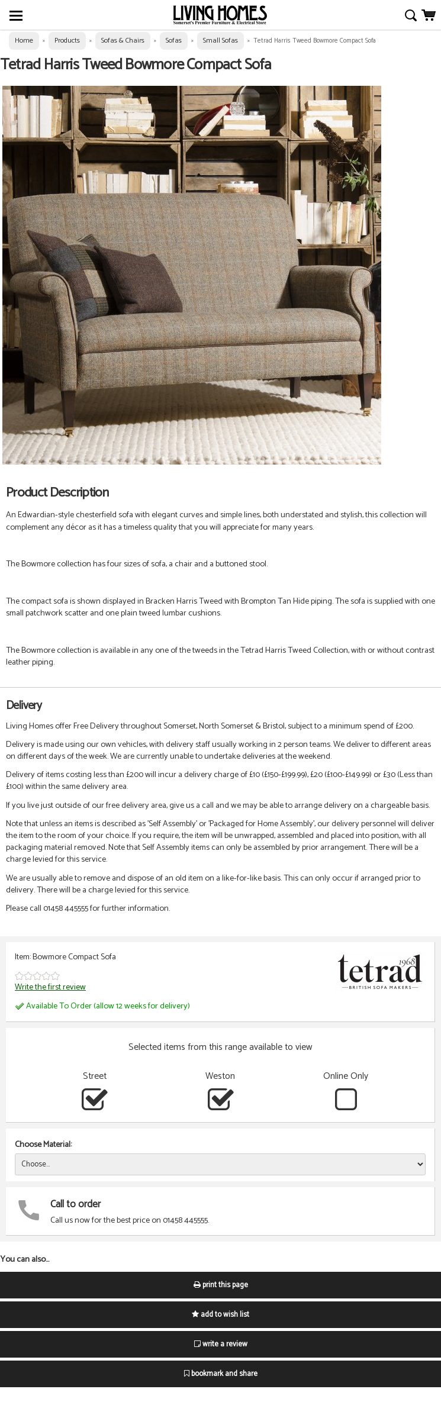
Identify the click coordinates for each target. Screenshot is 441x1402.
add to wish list (220, 1314)
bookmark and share (220, 1374)
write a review (220, 1344)
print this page (221, 1285)
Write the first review (50, 987)
